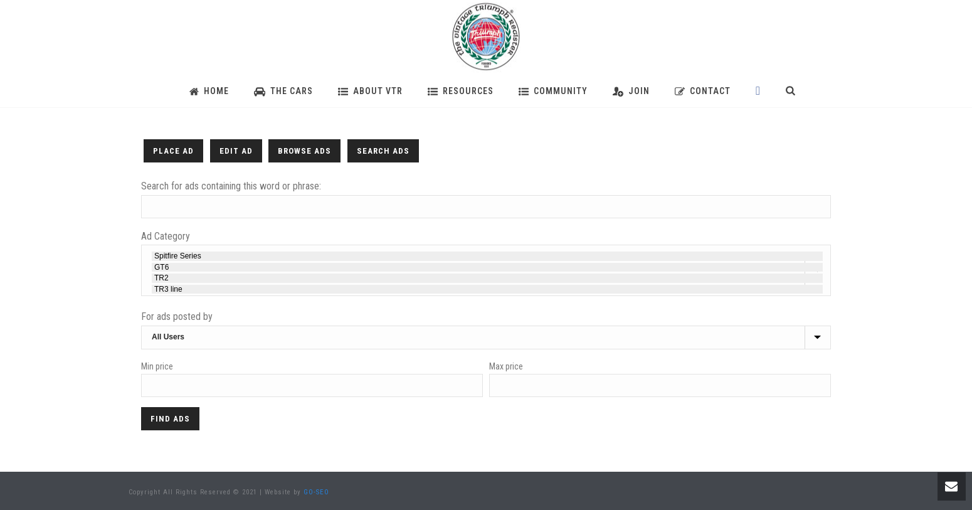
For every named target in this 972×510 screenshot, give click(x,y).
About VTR (370, 91)
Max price (506, 366)
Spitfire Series (487, 256)
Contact (703, 91)
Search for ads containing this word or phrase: (231, 186)
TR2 (487, 278)
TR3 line (487, 289)
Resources (461, 91)
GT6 (487, 267)
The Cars (283, 91)
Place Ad (173, 151)
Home (209, 91)
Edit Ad (236, 151)
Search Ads (383, 151)
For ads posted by (177, 316)
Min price (157, 366)
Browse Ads (304, 151)
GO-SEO (316, 492)
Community (553, 91)
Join (631, 91)
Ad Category (165, 236)
